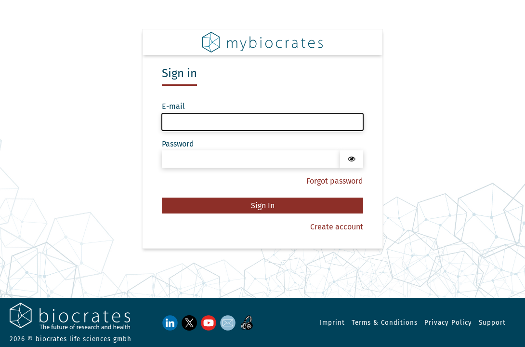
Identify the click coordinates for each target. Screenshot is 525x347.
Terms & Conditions (385, 323)
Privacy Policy (448, 323)
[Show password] (351, 159)
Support (492, 323)
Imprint (332, 323)
